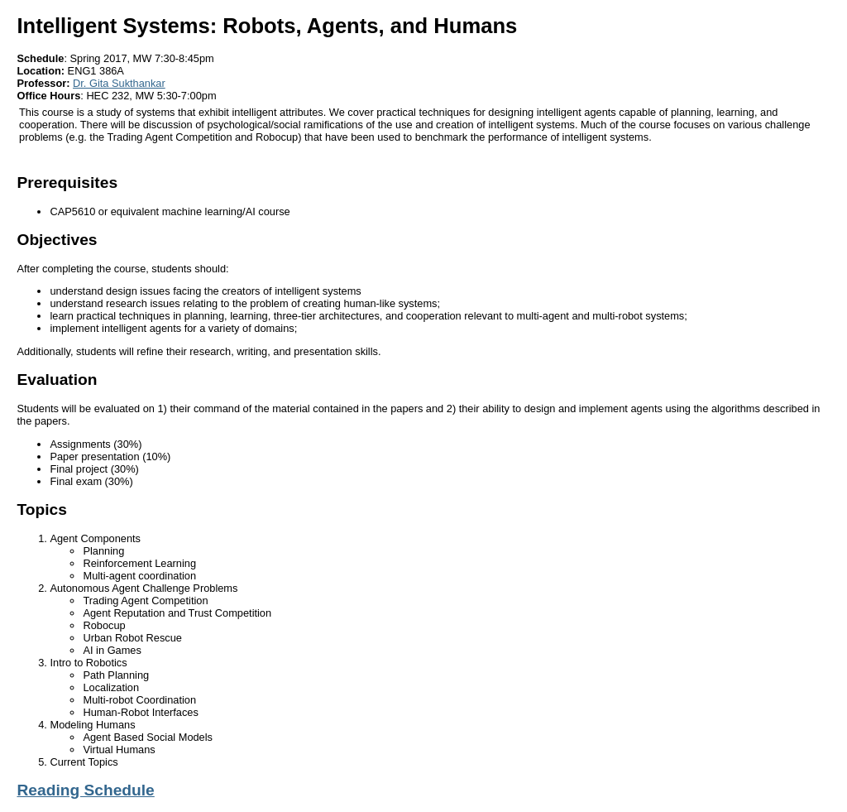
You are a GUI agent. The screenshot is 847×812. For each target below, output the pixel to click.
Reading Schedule (85, 790)
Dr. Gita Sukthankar (119, 83)
